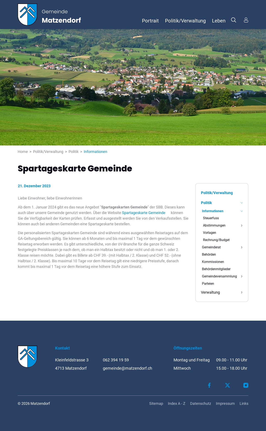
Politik (206, 203)
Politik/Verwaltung (185, 21)
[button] (233, 20)
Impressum (225, 403)
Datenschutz (200, 403)
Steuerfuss (211, 218)
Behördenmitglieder (216, 269)
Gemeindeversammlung (219, 276)
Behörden (209, 254)
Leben (218, 21)
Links (244, 403)
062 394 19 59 (116, 359)
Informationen (212, 212)
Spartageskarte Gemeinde (146, 213)
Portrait (150, 21)
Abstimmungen (214, 225)
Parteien (208, 284)
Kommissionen (213, 262)
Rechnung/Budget (216, 240)
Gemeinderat (211, 247)
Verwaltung (210, 292)
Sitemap (156, 403)
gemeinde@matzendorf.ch (127, 368)
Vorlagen (209, 233)
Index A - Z (176, 403)
